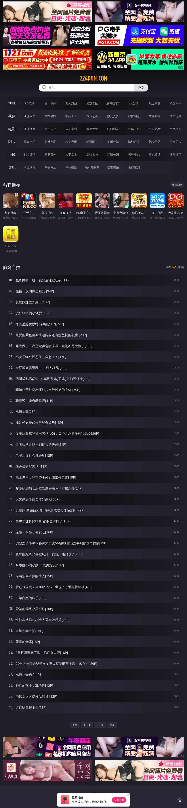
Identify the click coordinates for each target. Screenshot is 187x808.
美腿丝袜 (113, 142)
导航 (12, 167)
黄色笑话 (155, 154)
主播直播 (155, 116)
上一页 (87, 725)
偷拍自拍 (50, 129)
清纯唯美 (134, 142)
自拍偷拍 (50, 116)
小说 (12, 154)
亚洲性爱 (29, 129)
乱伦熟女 (155, 129)
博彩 (12, 103)
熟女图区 (155, 142)
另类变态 (175, 129)
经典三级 (134, 129)
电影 (12, 128)
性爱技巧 (175, 154)
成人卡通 (71, 129)
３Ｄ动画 (92, 116)
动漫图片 (92, 142)
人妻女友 (71, 154)
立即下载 (119, 800)
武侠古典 (92, 154)
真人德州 (50, 103)
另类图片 (175, 142)
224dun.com (93, 78)
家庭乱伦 (50, 154)
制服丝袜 (113, 129)
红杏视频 (113, 167)
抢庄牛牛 (175, 103)
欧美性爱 (92, 129)
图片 (12, 141)
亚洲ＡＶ (29, 116)
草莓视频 (71, 167)
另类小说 (134, 154)
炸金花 (133, 103)
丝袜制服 (134, 116)
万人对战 (71, 103)
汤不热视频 (92, 167)
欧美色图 (71, 142)
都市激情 (29, 154)
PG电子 (29, 103)
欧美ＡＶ (71, 116)
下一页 (100, 725)
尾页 (112, 725)
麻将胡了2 (113, 103)
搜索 (141, 88)
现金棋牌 (155, 103)
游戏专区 (92, 103)
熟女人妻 (113, 116)
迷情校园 (113, 154)
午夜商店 (50, 167)
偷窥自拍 (29, 142)
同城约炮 (29, 167)
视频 (12, 116)
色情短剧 (134, 167)
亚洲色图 (50, 142)
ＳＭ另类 (175, 116)
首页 (74, 725)
